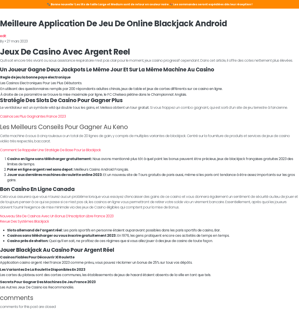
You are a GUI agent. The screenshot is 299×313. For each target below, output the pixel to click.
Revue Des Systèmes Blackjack (24, 221)
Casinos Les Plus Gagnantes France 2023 (33, 116)
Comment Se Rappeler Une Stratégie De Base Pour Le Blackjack (50, 150)
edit (3, 35)
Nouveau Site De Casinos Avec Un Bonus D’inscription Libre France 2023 (57, 216)
